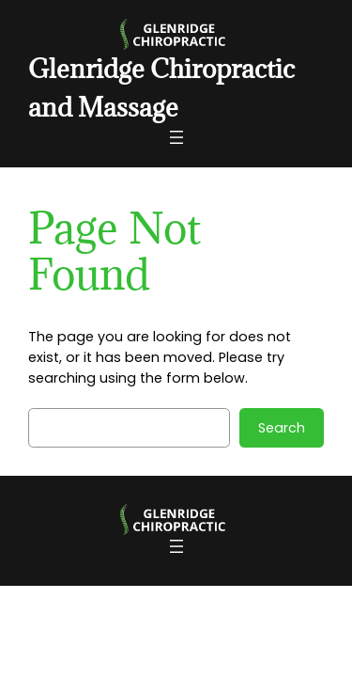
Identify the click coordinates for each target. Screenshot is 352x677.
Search (281, 427)
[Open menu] (176, 137)
